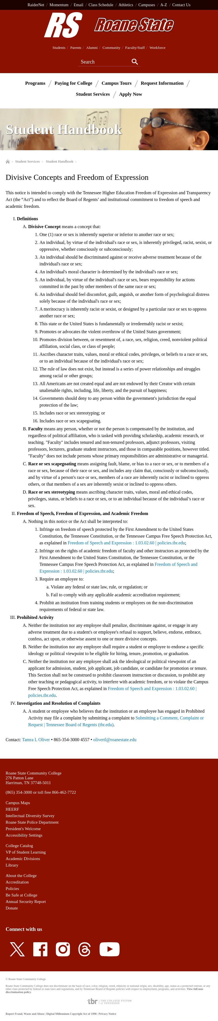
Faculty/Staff (135, 47)
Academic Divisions (23, 858)
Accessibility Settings (24, 835)
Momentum (58, 5)
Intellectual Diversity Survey (30, 815)
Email (78, 5)
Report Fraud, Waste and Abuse (25, 1013)
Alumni (92, 47)
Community (111, 47)
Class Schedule (101, 5)
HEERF (12, 809)
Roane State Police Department (32, 822)
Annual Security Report (26, 901)
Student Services (93, 94)
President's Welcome (23, 828)
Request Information (162, 83)
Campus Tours (116, 83)
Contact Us (181, 5)
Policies (12, 888)
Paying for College (74, 83)
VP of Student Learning (26, 852)
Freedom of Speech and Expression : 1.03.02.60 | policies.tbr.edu (126, 542)
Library (12, 865)
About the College (21, 875)
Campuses (146, 5)
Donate (12, 908)
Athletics (125, 5)
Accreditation (17, 882)
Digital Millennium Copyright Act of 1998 (71, 1013)
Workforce (157, 47)
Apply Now (130, 94)
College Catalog (19, 845)
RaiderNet (36, 5)
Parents (75, 47)
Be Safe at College (21, 895)
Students (58, 47)
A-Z (163, 5)
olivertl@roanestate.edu (114, 739)
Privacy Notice (107, 1013)
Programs (35, 83)
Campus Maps (18, 802)
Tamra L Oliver (36, 739)
